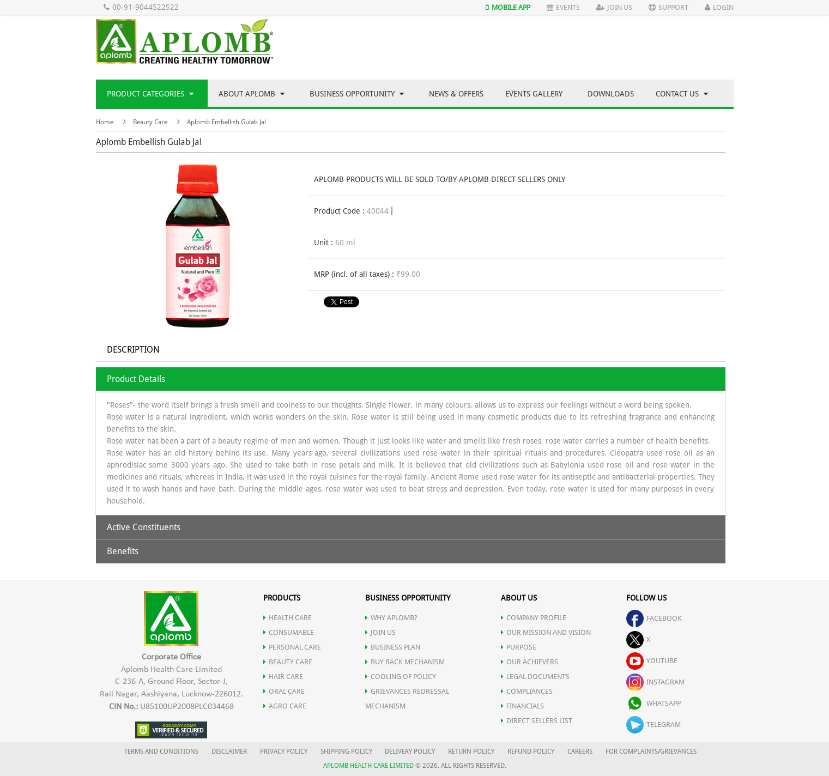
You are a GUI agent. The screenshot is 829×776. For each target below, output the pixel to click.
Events (563, 7)
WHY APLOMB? (391, 618)
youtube (651, 661)
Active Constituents (143, 527)
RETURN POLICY (471, 751)
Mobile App (508, 7)
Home (104, 122)
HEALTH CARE (287, 618)
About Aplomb (252, 93)
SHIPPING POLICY (347, 751)
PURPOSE (518, 647)
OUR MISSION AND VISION (546, 632)
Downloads (611, 93)
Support (668, 7)
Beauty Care (150, 122)
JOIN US (380, 632)
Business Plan (392, 647)
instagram (655, 682)
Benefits (122, 551)
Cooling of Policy (400, 676)
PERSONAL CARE (292, 647)
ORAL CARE (284, 691)
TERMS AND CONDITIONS (161, 751)
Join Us (614, 7)
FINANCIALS (522, 706)
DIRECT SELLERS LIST (536, 721)
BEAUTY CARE (287, 662)
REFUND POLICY (530, 751)
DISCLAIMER (229, 751)
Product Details (136, 379)
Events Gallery (533, 93)
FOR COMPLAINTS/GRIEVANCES (651, 751)
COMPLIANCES (527, 691)
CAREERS (579, 751)
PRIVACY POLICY (283, 751)
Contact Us (682, 93)
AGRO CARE (284, 706)
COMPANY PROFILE (533, 618)
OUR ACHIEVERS (529, 662)
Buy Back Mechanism (405, 662)
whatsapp (653, 703)
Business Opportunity (357, 93)
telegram (653, 724)
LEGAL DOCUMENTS (535, 676)
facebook (654, 618)
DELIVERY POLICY (410, 751)
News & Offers (456, 93)
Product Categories (150, 93)
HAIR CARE (283, 676)
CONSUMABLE (288, 632)
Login (719, 7)
